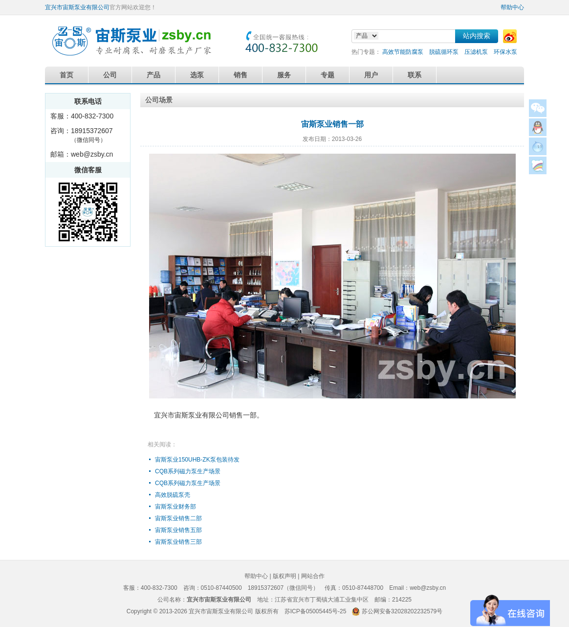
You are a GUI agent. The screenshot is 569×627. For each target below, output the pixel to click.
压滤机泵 (476, 51)
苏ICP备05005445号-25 (315, 611)
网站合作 (313, 576)
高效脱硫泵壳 (172, 494)
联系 (414, 75)
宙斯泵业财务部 (175, 506)
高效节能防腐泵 (402, 51)
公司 (110, 75)
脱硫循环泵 (444, 51)
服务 (284, 75)
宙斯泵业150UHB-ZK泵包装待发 (197, 459)
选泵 (197, 75)
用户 (371, 75)
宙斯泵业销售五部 (178, 530)
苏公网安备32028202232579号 (402, 611)
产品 (153, 75)
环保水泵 (505, 51)
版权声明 (284, 576)
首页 (66, 75)
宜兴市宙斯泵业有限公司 (77, 7)
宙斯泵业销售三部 (178, 541)
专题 (327, 75)
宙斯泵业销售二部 (178, 518)
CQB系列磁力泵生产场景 (187, 471)
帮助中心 (512, 7)
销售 (240, 75)
